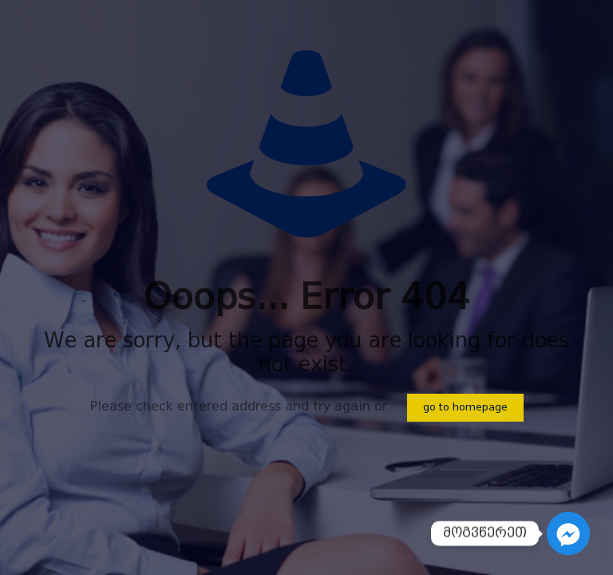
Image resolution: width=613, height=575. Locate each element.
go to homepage (465, 407)
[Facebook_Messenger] (568, 533)
